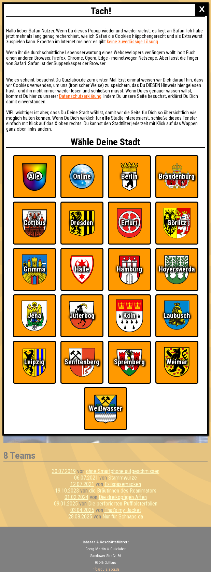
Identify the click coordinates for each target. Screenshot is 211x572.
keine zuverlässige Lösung (132, 41)
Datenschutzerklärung (80, 96)
